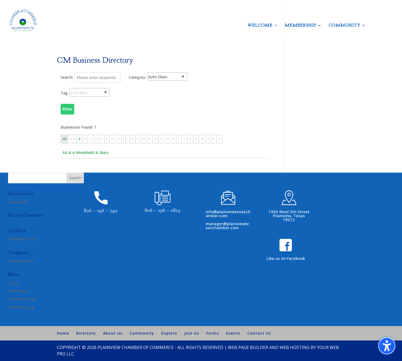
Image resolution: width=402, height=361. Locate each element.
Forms (212, 333)
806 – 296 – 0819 (162, 210)
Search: (67, 77)
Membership (300, 25)
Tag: (64, 93)
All (64, 139)
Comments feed (22, 299)
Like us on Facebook (286, 258)
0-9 (72, 139)
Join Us (191, 333)
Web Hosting (295, 347)
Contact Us (259, 333)
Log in (13, 282)
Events (233, 333)
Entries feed (18, 290)
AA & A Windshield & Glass (86, 152)
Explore (169, 333)
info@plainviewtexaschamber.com (228, 213)
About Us (112, 333)
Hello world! (18, 201)
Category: (137, 77)
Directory (86, 333)
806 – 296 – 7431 (101, 211)
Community (344, 25)
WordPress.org (21, 307)
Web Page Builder (248, 347)
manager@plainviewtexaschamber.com (227, 225)
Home (63, 333)
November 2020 (22, 238)
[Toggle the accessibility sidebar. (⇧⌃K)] (386, 345)
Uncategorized (21, 260)
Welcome (260, 25)
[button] (174, 77)
